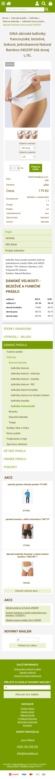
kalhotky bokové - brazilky (25, 378)
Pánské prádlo (15, 459)
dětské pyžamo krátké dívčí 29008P (23, 620)
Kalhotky (11, 357)
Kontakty (27, 725)
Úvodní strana (27, 708)
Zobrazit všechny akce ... (27, 591)
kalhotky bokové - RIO (23, 384)
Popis (8, 231)
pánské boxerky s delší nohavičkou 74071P (27, 519)
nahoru (50, 774)
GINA (46, 184)
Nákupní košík (27, 715)
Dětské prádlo (15, 451)
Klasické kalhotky (18, 417)
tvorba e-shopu (12, 766)
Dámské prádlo (15, 345)
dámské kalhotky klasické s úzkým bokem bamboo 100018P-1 (27, 555)
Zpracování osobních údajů (27, 669)
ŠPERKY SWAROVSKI (17, 329)
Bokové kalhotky (18, 362)
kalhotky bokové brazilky (24, 389)
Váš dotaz (11, 244)
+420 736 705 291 (27, 746)
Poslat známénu (14, 250)
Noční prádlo (14, 433)
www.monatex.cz (19, 764)
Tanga (12, 422)
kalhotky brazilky (20, 400)
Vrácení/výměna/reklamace (27, 676)
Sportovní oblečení (17, 444)
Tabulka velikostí (27, 672)
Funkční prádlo (15, 351)
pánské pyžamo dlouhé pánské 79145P (27, 484)
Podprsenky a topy (17, 438)
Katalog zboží (27, 712)
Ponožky (10, 467)
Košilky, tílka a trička (18, 427)
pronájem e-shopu (27, 766)
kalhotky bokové (20, 368)
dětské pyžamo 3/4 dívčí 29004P (22, 608)
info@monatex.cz (27, 753)
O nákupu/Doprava (27, 718)
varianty (10, 238)
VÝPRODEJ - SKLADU (17, 337)
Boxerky (13, 411)
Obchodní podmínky (27, 722)
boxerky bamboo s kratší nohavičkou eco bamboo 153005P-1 (26, 614)
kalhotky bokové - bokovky (25, 373)
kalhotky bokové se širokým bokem (30, 395)
